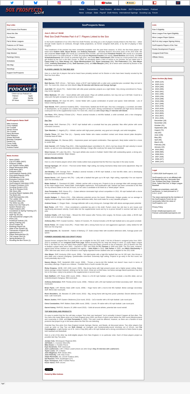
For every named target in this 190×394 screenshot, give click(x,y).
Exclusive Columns (17, 179)
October (157, 125)
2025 (157, 84)
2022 (157, 91)
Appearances (14, 232)
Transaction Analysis (17, 230)
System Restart (15, 207)
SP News (15, 100)
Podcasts (13, 171)
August (157, 130)
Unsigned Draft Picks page (74, 243)
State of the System (17, 228)
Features (13, 164)
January (157, 147)
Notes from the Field (17, 205)
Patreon (15, 96)
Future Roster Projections (16, 49)
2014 (157, 111)
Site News (13, 191)
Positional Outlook (16, 221)
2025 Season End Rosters (17, 29)
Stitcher (30, 100)
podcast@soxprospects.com (170, 213)
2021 (157, 94)
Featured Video (15, 201)
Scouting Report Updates (19, 193)
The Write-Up (14, 203)
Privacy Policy (157, 207)
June (156, 135)
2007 (157, 157)
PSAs (11, 219)
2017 (157, 104)
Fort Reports (14, 181)
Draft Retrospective (17, 197)
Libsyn (15, 98)
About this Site (12, 33)
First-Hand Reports (17, 175)
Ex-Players (11, 37)
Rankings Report (16, 227)
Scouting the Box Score (18, 240)
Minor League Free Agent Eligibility (165, 33)
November (158, 123)
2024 (157, 87)
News (11, 160)
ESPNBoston (14, 177)
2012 (157, 116)
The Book (13, 195)
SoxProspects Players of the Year (165, 45)
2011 (157, 118)
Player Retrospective (17, 234)
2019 (157, 99)
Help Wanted (12, 53)
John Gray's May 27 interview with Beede (111, 111)
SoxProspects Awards (18, 173)
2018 (157, 101)
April (156, 140)
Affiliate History (158, 57)
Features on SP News (15, 45)
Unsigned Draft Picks (160, 53)
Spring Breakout (16, 238)
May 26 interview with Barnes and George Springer (97, 85)
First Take (13, 213)
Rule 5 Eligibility (158, 29)
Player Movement (16, 167)
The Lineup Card (16, 236)
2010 (157, 149)
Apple (30, 96)
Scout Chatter (15, 225)
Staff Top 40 (14, 215)
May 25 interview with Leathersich (106, 349)
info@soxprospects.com (167, 211)
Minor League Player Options (163, 37)
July (156, 133)
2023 (157, 89)
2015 (157, 108)
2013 (157, 113)
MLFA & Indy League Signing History (166, 41)
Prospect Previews (17, 185)
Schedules (11, 61)
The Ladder (14, 199)
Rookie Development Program (163, 49)
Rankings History (13, 57)
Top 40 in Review (16, 189)
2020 (157, 96)
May (156, 137)
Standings (10, 69)
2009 (157, 152)
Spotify (30, 98)
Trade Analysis (15, 209)
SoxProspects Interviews (19, 183)
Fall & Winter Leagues (15, 41)
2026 (157, 82)
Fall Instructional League (19, 217)
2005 (157, 162)
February (158, 145)
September (159, 128)
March (157, 142)
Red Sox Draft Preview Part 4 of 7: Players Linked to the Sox (77, 36)
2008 (157, 154)
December (158, 120)
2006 (157, 159)
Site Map (10, 65)
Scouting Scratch (16, 187)
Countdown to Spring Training (21, 211)
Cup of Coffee (15, 162)
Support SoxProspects (15, 73)
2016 (157, 106)
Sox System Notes (17, 165)
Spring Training (15, 223)
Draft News (14, 169)
